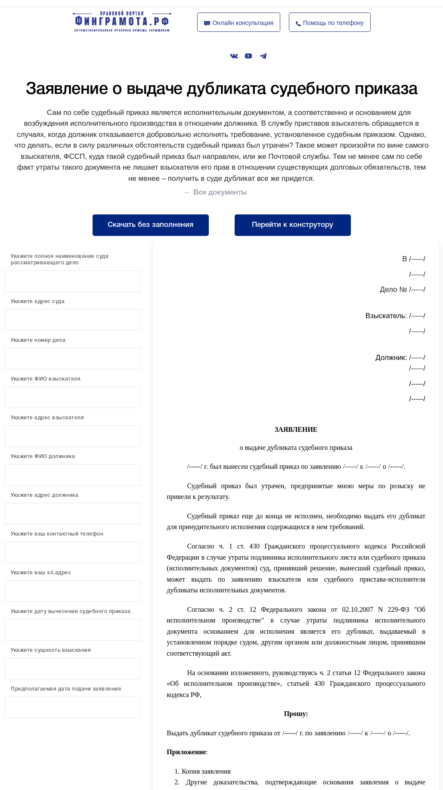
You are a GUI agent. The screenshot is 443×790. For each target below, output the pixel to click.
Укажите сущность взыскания (51, 650)
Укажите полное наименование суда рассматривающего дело (59, 259)
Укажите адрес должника (44, 495)
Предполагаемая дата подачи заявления (66, 689)
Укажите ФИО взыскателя (46, 379)
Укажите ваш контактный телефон (57, 534)
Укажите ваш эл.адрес (41, 572)
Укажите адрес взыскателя (47, 417)
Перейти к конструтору (292, 225)
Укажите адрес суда (38, 301)
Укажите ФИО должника (43, 456)
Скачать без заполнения (150, 225)
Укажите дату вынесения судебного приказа (70, 611)
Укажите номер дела (38, 340)
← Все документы (215, 192)
